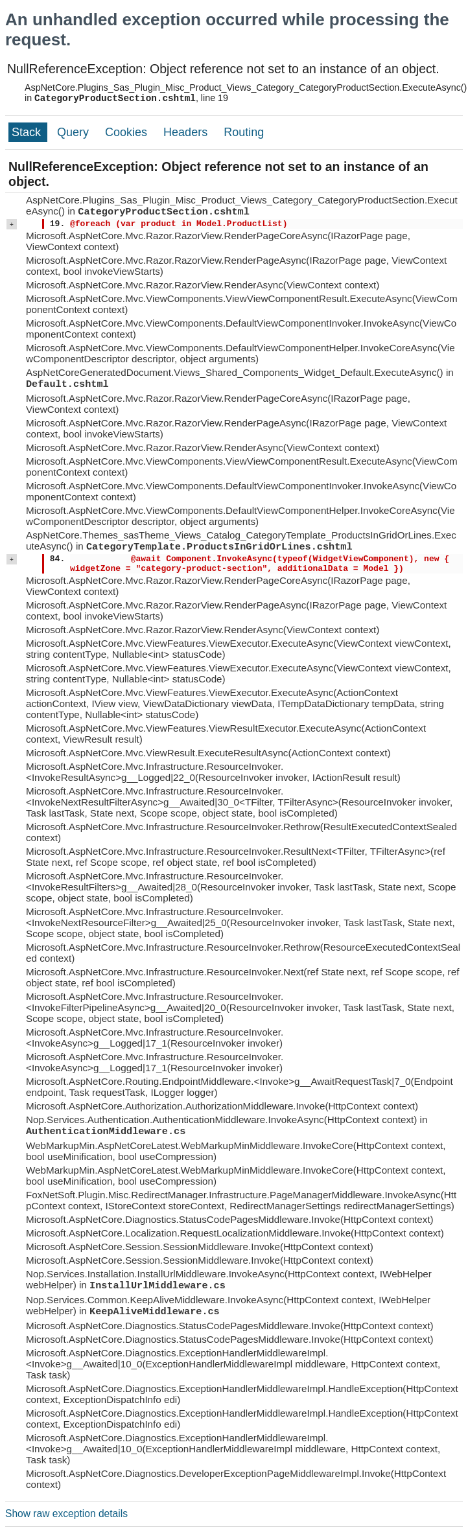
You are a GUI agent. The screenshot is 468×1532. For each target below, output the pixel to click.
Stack (28, 132)
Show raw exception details (66, 1513)
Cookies (127, 132)
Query (74, 132)
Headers (187, 132)
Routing (244, 132)
